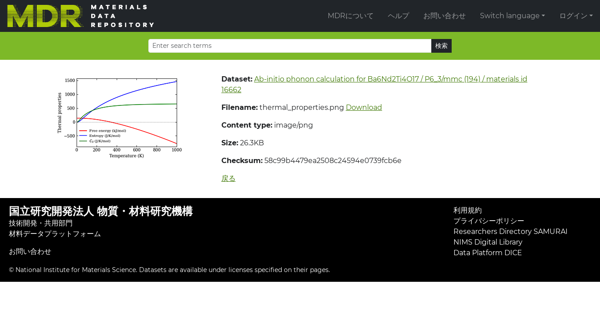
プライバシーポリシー (488, 221)
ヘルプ (398, 16)
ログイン (573, 16)
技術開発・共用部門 (41, 223)
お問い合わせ (444, 16)
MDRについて (351, 16)
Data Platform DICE (487, 253)
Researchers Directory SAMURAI (510, 231)
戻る (228, 178)
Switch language (510, 16)
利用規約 (467, 210)
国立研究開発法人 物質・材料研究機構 (101, 211)
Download (364, 107)
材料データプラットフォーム (55, 234)
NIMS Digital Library (488, 242)
